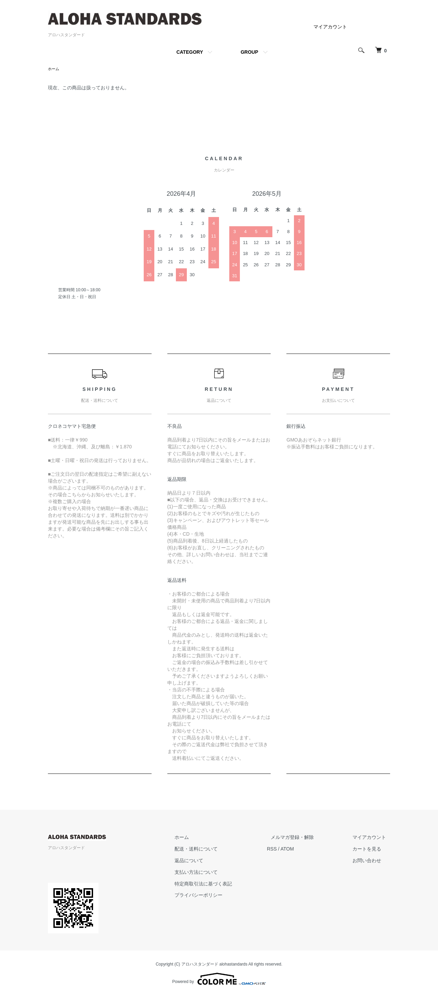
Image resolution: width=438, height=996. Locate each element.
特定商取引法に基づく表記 (223, 884)
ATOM (303, 849)
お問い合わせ (371, 861)
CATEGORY (189, 52)
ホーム (54, 69)
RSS (288, 849)
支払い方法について (215, 873)
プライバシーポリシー (218, 895)
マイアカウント (330, 26)
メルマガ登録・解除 (304, 838)
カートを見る (371, 849)
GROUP (249, 52)
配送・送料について (215, 849)
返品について (208, 861)
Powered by (219, 979)
